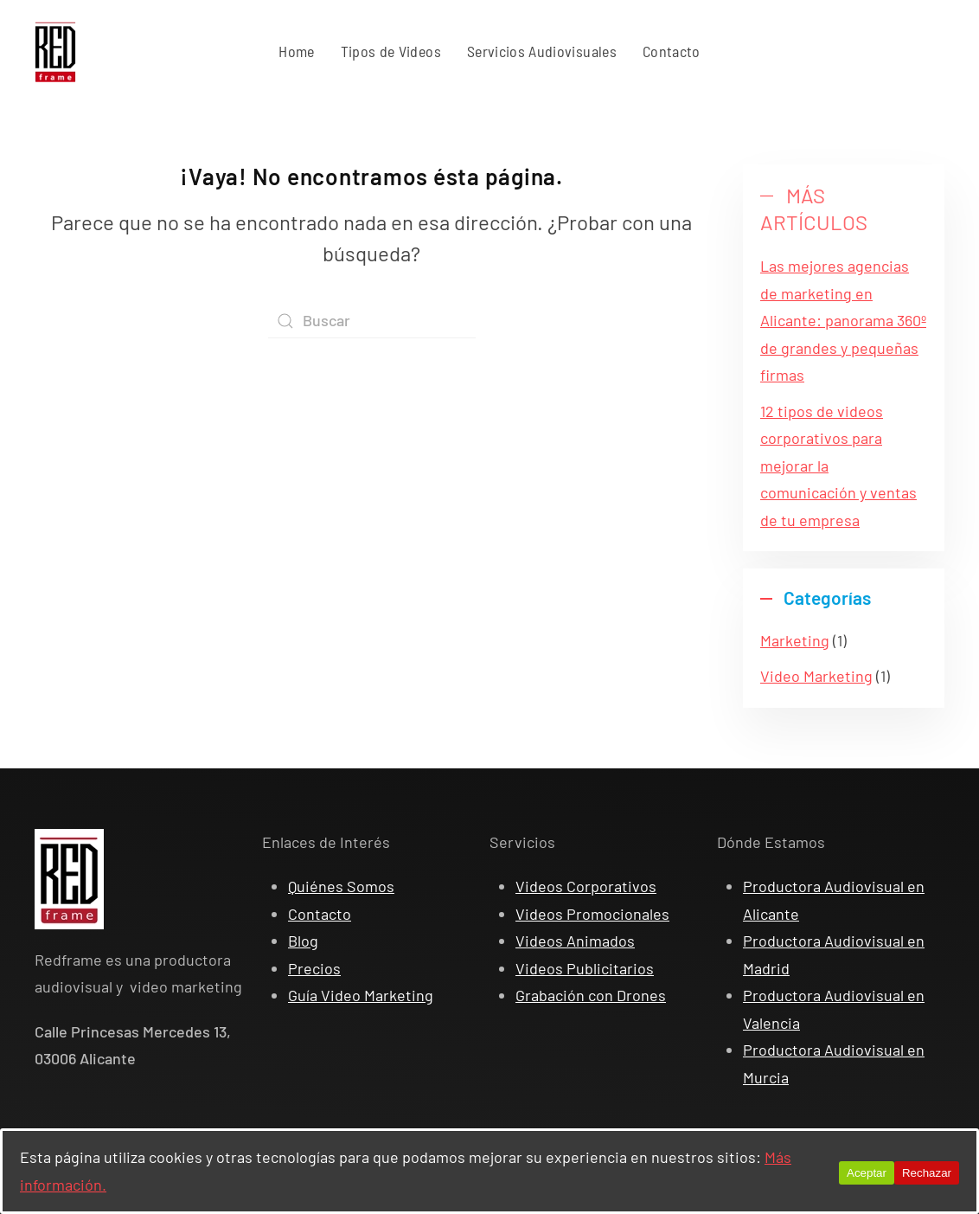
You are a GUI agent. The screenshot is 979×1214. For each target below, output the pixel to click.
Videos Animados (575, 940)
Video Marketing (816, 675)
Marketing (794, 640)
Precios (314, 968)
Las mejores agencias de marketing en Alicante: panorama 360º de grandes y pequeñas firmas (843, 320)
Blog (303, 940)
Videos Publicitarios (584, 968)
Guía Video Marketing (360, 995)
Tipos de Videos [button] (391, 51)
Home (296, 51)
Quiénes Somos (341, 886)
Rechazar (926, 1172)
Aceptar (866, 1172)
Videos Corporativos (585, 886)
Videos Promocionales (592, 913)
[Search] (372, 321)
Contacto (672, 51)
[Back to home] (55, 52)
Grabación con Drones (590, 995)
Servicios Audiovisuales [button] (542, 51)
